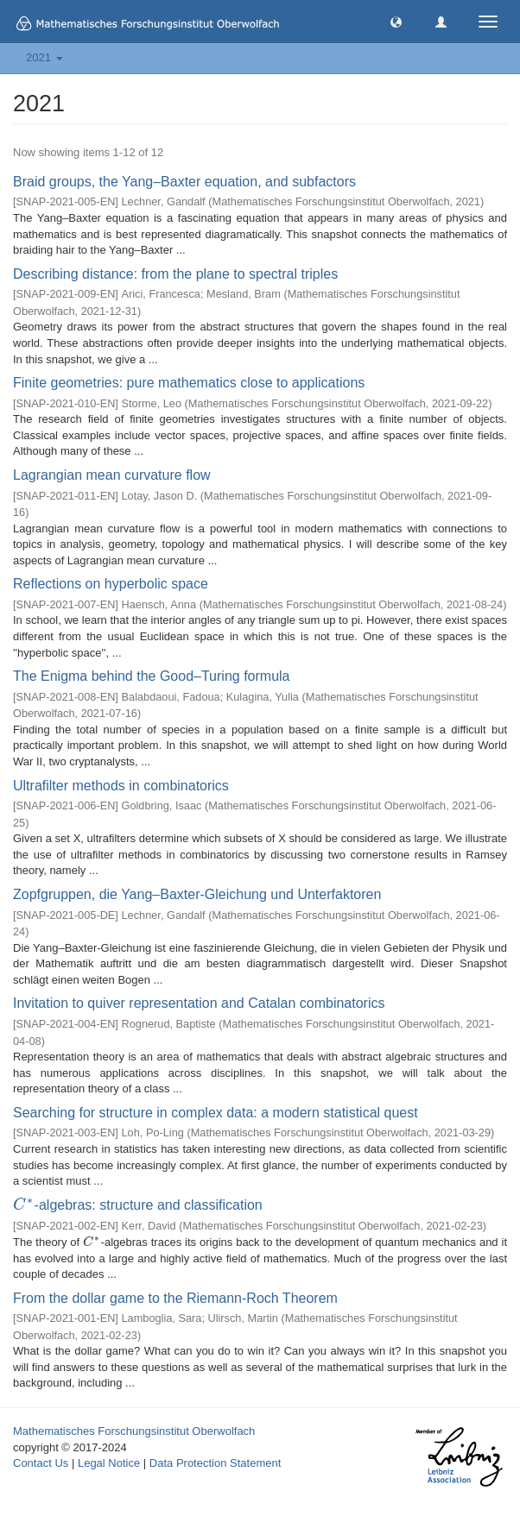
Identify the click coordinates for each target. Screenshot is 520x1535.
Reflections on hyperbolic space (110, 583)
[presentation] (24, 1205)
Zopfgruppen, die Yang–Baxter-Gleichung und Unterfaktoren (197, 894)
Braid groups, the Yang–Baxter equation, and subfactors (184, 181)
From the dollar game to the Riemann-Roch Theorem (175, 1298)
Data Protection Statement (215, 1462)
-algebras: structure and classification (138, 1205)
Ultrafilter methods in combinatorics (121, 785)
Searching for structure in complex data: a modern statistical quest (215, 1112)
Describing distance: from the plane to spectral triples (175, 274)
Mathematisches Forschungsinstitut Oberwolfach (134, 1431)
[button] (396, 21)
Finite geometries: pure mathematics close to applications (189, 382)
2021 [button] (44, 57)
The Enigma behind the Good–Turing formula (151, 676)
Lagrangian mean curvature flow (112, 475)
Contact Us (40, 1462)
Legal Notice (109, 1462)
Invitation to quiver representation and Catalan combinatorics (198, 1003)
